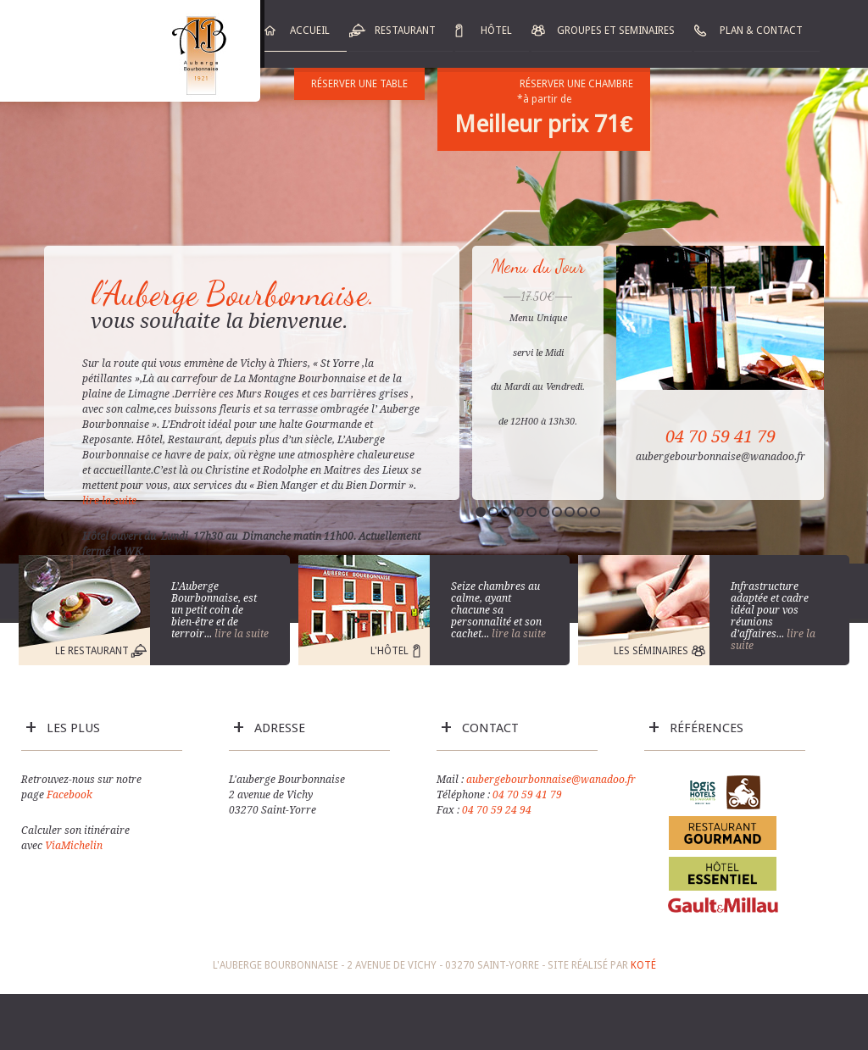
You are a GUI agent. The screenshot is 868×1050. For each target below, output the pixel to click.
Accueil (310, 30)
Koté (643, 965)
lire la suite (110, 501)
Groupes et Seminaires (616, 30)
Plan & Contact (761, 30)
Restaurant (405, 30)
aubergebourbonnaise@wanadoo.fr (551, 780)
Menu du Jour (538, 266)
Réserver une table (359, 84)
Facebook (69, 795)
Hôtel (496, 30)
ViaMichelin (74, 846)
